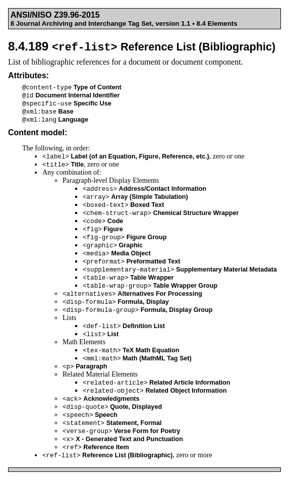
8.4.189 (141, 46)
